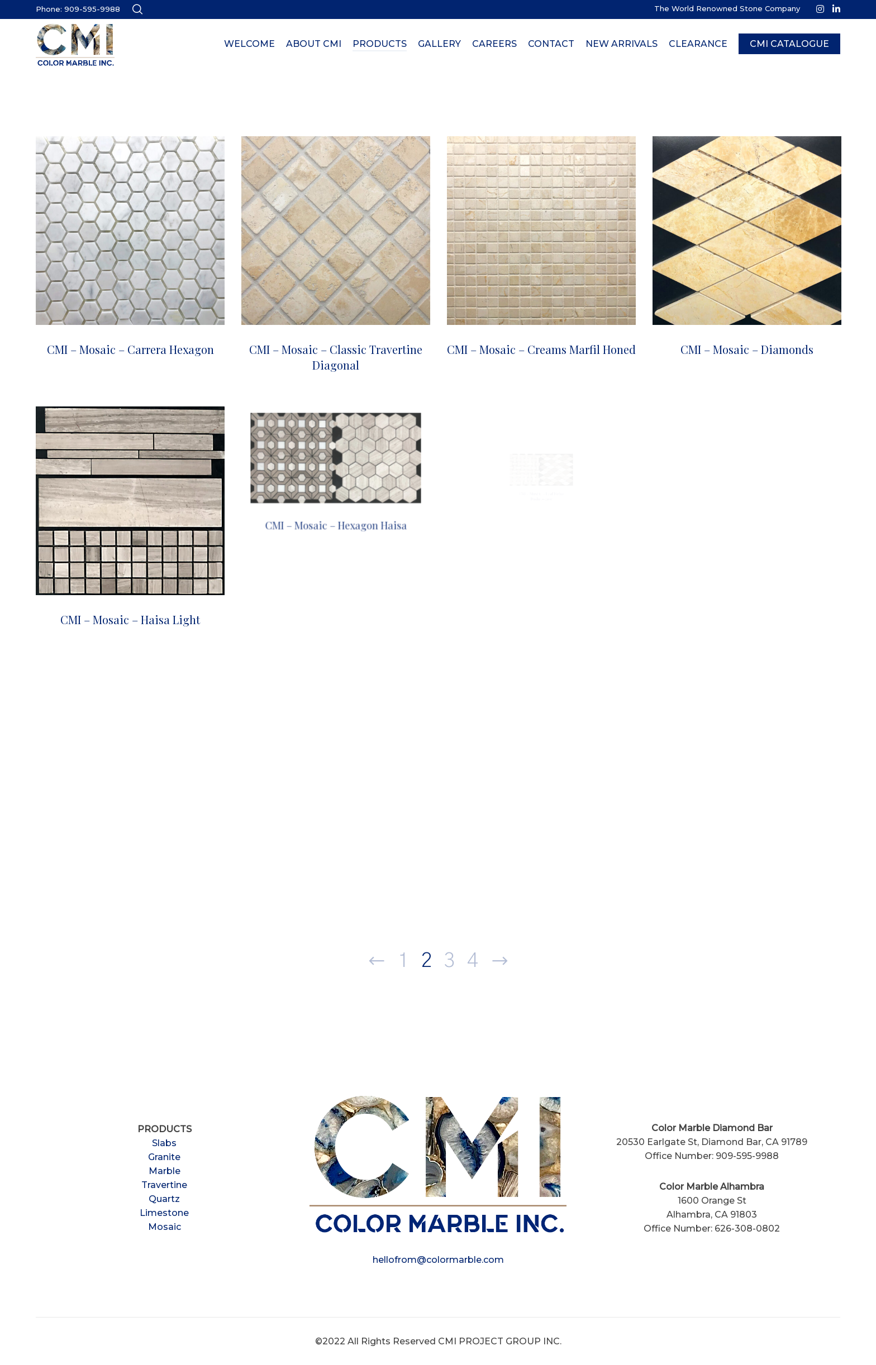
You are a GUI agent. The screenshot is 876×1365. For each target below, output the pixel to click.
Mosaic (164, 1227)
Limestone (164, 1213)
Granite (164, 1157)
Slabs (164, 1143)
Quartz (164, 1199)
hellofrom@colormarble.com (438, 1259)
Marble (164, 1171)
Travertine (164, 1185)
